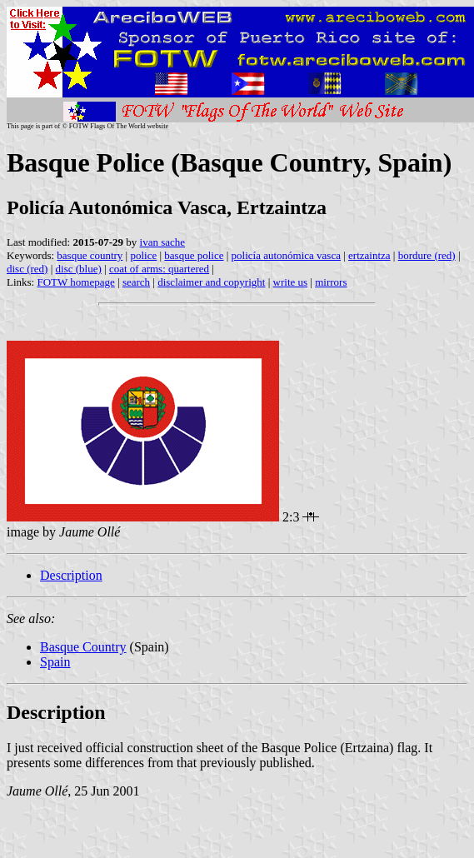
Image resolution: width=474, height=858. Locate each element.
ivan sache (163, 242)
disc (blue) (79, 268)
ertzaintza (369, 255)
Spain (55, 662)
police (143, 255)
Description (71, 575)
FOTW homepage (75, 282)
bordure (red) (427, 255)
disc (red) (27, 268)
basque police (193, 255)
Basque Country (83, 647)
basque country (89, 255)
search (136, 282)
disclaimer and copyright (211, 282)
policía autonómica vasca (286, 255)
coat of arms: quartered (159, 268)
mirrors (331, 282)
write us (290, 282)
